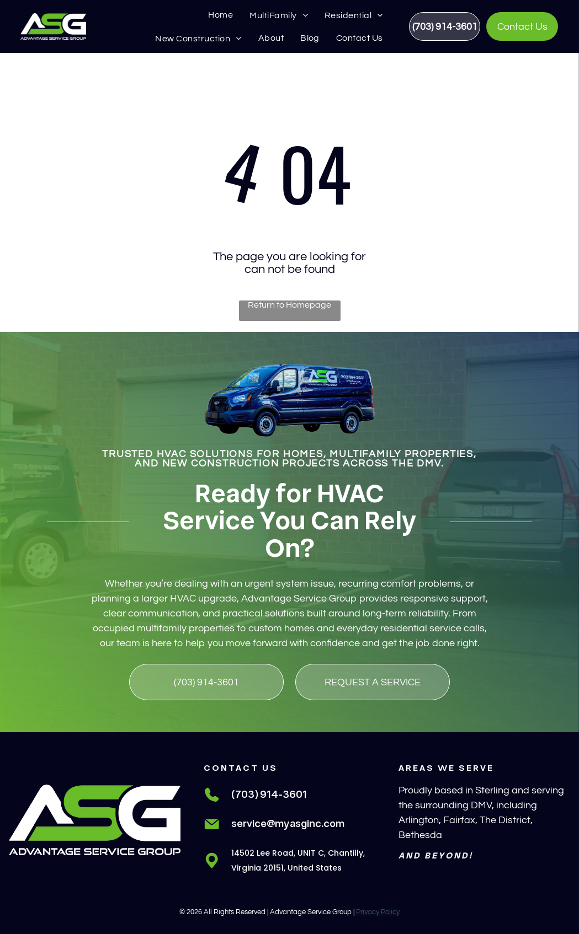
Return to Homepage (289, 304)
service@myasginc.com (287, 824)
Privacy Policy (378, 912)
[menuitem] (220, 14)
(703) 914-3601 (269, 795)
